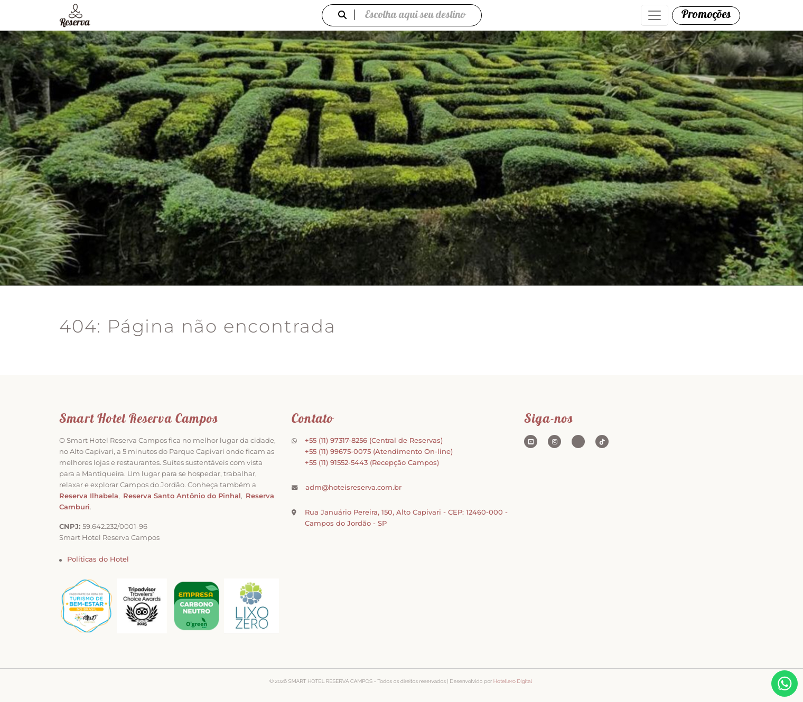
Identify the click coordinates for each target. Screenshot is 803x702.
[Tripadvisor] (578, 441)
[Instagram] (554, 441)
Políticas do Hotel (98, 559)
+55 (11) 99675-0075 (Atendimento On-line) (379, 451)
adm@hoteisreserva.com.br (353, 487)
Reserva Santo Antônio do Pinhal (182, 495)
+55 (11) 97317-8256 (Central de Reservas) (374, 440)
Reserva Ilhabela (88, 495)
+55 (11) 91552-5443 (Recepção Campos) (372, 462)
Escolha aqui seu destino (401, 15)
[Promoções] (706, 15)
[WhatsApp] (784, 683)
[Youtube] (530, 441)
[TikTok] (602, 441)
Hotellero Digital (512, 681)
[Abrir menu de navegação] (654, 15)
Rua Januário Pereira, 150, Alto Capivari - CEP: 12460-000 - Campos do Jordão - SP (406, 517)
